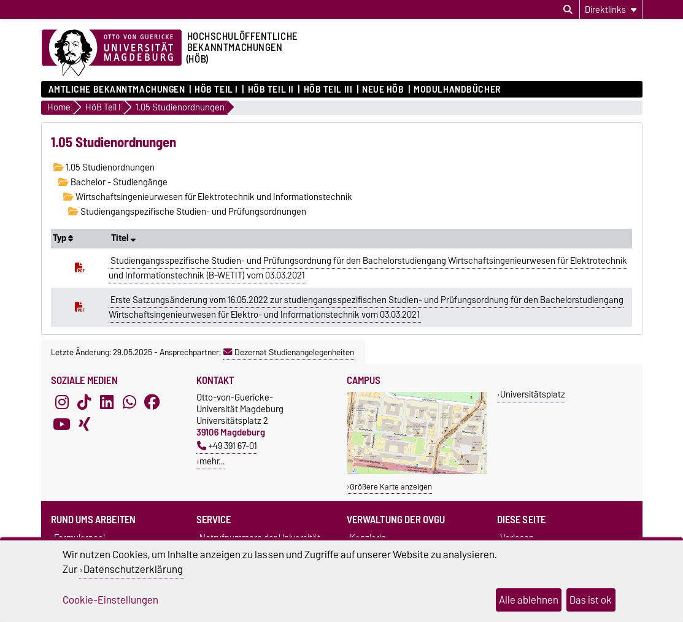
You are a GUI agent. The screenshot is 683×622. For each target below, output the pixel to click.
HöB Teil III (328, 89)
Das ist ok (590, 600)
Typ (63, 238)
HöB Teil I (216, 89)
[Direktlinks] (611, 9)
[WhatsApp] (129, 402)
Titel (123, 238)
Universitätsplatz (532, 394)
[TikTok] (84, 402)
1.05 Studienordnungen (104, 167)
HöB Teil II (271, 89)
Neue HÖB (383, 89)
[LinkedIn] (107, 402)
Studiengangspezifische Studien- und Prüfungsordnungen (187, 211)
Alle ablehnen (528, 600)
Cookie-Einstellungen (110, 600)
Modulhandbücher (457, 89)
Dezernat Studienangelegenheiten (288, 352)
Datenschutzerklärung (133, 569)
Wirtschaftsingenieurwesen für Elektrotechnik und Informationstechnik (207, 197)
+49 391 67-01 (227, 445)
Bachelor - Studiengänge (113, 182)
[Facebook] (152, 402)
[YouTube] (62, 424)
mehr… (212, 461)
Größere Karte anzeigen (391, 486)
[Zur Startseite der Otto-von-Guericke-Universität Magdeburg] (111, 53)
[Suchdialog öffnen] (567, 9)
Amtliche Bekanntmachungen (116, 89)
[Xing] (84, 424)
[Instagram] (62, 402)
